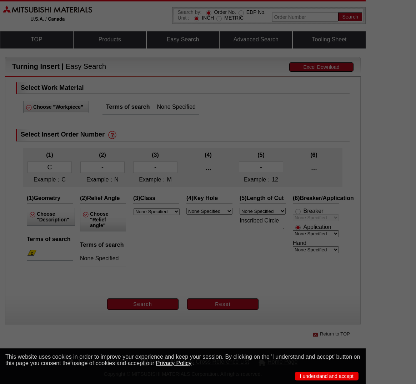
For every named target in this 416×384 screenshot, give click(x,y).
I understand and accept (327, 376)
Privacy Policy (174, 363)
